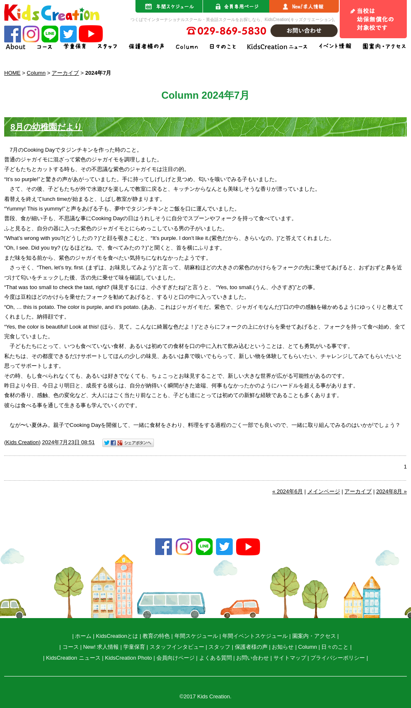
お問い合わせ (252, 658)
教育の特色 (156, 636)
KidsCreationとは (117, 636)
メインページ (323, 491)
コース (70, 647)
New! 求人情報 (101, 647)
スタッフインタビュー (177, 647)
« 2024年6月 (287, 491)
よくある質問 (215, 658)
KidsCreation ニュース (73, 658)
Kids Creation (22, 442)
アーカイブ (65, 73)
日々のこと (335, 647)
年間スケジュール (196, 636)
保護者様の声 (251, 647)
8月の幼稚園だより (46, 127)
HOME (12, 73)
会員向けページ (175, 658)
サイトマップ (289, 658)
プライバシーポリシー (337, 658)
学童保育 (134, 647)
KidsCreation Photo (128, 658)
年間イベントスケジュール (255, 636)
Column (36, 73)
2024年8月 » (391, 491)
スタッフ (219, 647)
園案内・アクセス (314, 636)
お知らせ (283, 647)
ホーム (83, 636)
